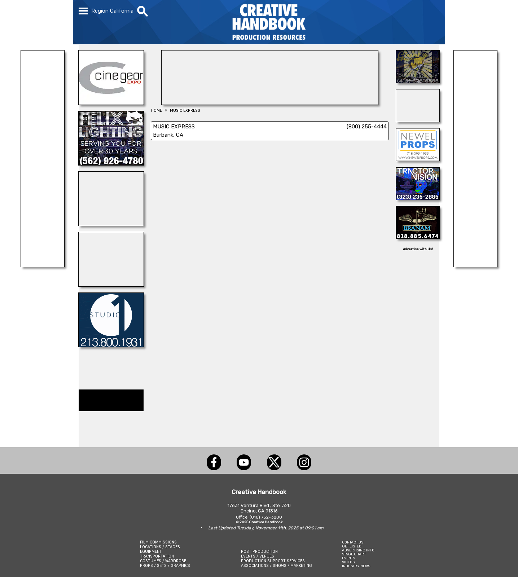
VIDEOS (348, 562)
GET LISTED (351, 546)
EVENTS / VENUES (257, 556)
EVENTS (348, 558)
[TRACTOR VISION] (417, 198)
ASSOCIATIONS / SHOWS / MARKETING (276, 565)
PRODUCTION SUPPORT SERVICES (273, 561)
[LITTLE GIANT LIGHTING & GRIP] (417, 81)
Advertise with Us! (418, 249)
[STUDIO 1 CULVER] (111, 345)
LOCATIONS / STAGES (160, 547)
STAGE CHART (354, 554)
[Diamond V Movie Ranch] (111, 284)
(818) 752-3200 (266, 517)
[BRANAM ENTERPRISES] (417, 237)
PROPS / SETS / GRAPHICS (165, 565)
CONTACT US (352, 542)
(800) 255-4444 (367, 126)
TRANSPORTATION (157, 556)
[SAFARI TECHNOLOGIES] (475, 265)
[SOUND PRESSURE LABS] (42, 265)
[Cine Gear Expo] (111, 103)
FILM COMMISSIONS (158, 542)
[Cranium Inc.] (111, 224)
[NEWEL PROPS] (417, 159)
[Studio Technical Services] (417, 120)
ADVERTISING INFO (358, 550)
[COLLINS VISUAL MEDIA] (270, 103)
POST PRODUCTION (259, 551)
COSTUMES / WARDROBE (163, 561)
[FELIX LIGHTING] (111, 163)
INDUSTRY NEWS (356, 566)
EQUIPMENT (151, 551)
